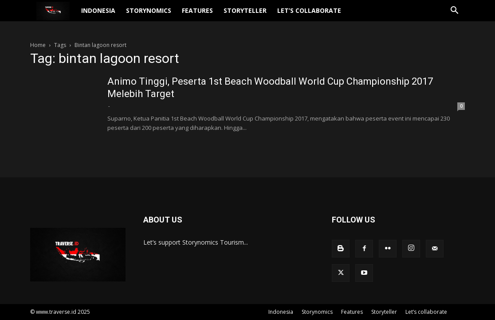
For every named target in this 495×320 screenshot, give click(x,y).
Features (214, 16)
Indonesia (115, 16)
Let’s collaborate (326, 16)
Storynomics (166, 16)
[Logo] (61, 16)
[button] (454, 16)
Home (38, 45)
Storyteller (262, 16)
